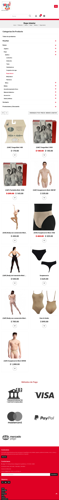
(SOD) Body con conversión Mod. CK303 (17, 233)
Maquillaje (6, 41)
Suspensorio (44, 275)
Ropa (31, 25)
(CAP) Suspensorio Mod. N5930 (15, 361)
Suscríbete (54, 474)
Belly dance (9, 76)
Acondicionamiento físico (11, 89)
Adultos (36, 25)
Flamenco (9, 79)
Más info (4, 456)
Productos (20, 25)
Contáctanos (5, 499)
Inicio (14, 25)
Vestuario (6, 102)
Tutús (7, 64)
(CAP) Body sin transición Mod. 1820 (15, 275)
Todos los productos (9, 36)
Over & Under (44, 318)
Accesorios (7, 95)
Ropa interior (43, 25)
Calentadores (10, 67)
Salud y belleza (8, 98)
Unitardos (9, 61)
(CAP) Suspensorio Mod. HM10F (44, 190)
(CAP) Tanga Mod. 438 (15, 147)
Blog (3, 495)
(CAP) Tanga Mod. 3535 (44, 147)
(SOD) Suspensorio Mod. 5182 (44, 233)
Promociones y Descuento (11, 106)
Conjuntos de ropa (11, 70)
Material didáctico (9, 92)
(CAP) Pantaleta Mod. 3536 (14, 190)
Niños (6, 83)
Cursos (3, 497)
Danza (26, 25)
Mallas (6, 86)
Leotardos (9, 57)
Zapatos (6, 48)
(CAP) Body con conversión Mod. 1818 (16, 318)
